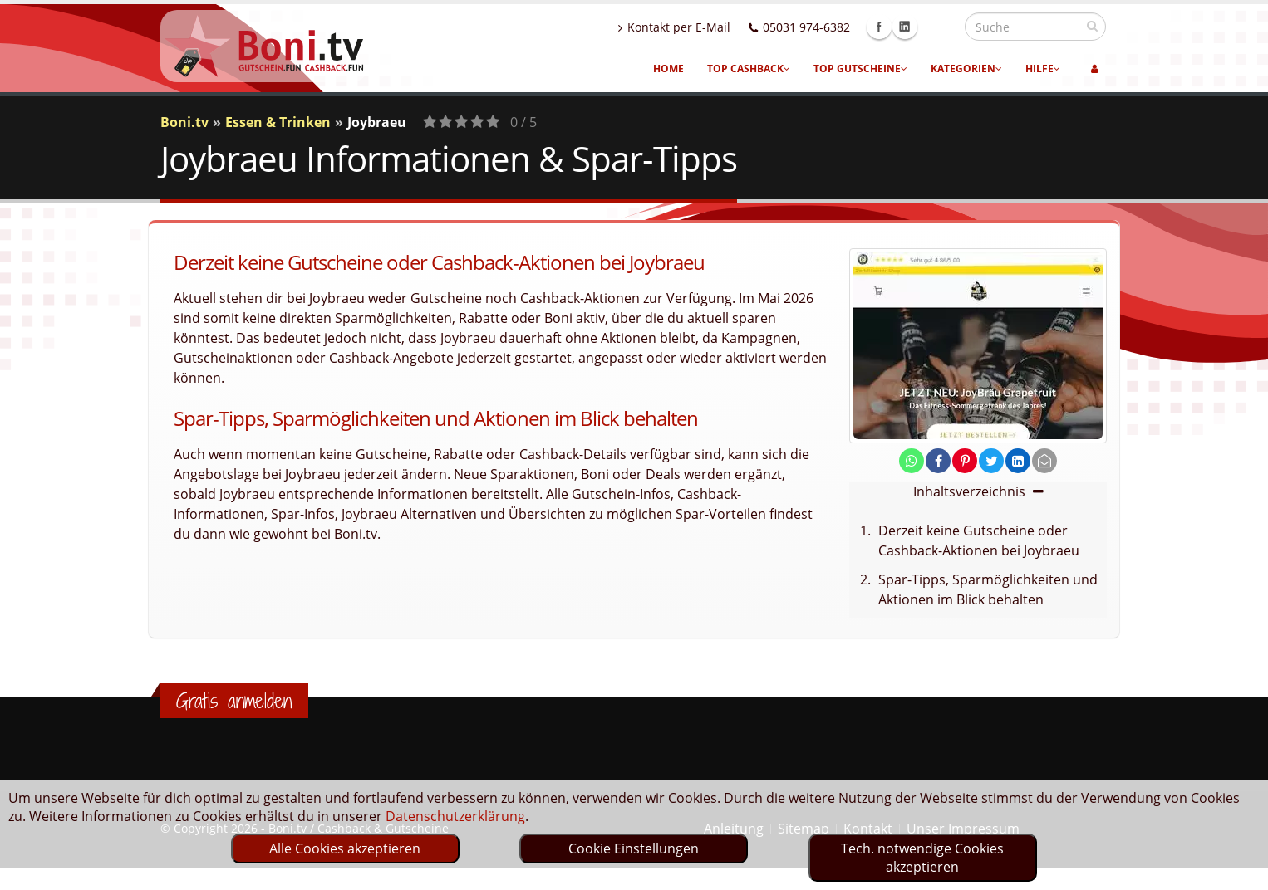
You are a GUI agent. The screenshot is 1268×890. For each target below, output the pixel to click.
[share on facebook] (938, 461)
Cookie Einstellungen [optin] (633, 848)
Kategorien (966, 68)
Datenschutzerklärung (455, 816)
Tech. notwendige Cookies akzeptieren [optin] (922, 857)
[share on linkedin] (1018, 461)
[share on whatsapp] (911, 461)
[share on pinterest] (964, 461)
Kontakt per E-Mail (710, 27)
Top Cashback (748, 68)
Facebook (914, 26)
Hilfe (1042, 68)
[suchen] (1092, 25)
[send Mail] (1044, 461)
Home (668, 68)
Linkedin (940, 26)
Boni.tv (184, 122)
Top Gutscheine (860, 68)
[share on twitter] (991, 461)
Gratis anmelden (234, 701)
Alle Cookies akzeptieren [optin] (344, 848)
